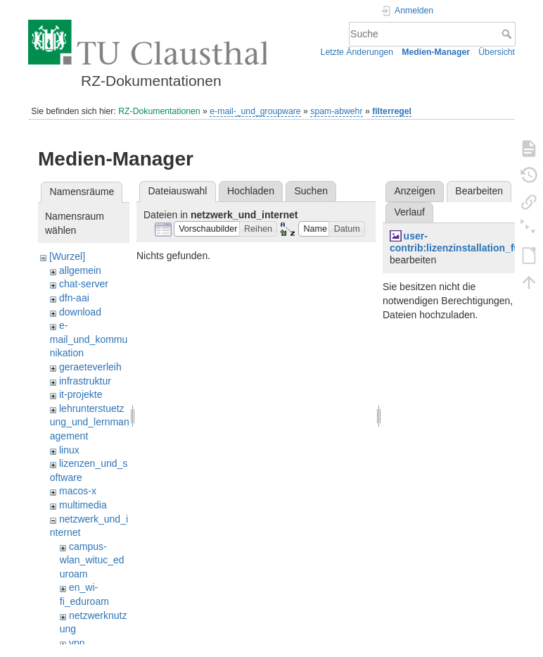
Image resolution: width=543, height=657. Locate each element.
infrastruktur (85, 381)
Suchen (311, 190)
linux (69, 450)
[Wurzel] (67, 256)
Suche (508, 34)
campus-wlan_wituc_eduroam (92, 560)
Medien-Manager (436, 52)
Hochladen (250, 190)
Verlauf (409, 212)
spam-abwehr (336, 111)
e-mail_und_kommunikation (89, 339)
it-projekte (80, 394)
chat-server (83, 283)
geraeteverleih (90, 367)
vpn (77, 643)
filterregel (391, 111)
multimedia (83, 505)
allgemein (80, 270)
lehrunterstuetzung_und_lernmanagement (89, 422)
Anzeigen (414, 190)
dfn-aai (74, 298)
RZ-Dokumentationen (159, 111)
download (80, 312)
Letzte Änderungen (357, 52)
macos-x (77, 490)
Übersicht (496, 52)
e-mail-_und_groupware (255, 111)
